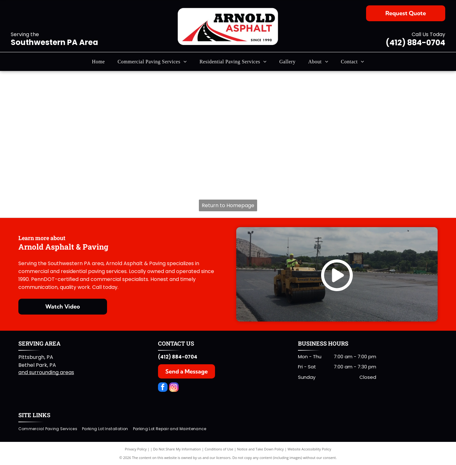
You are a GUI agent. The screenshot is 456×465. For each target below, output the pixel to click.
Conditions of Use (219, 449)
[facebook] (163, 387)
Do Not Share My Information (177, 449)
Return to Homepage (228, 205)
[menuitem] (98, 61)
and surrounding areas (46, 372)
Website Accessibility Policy (309, 449)
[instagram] (174, 387)
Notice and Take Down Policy (260, 449)
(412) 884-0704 (415, 42)
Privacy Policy (136, 449)
